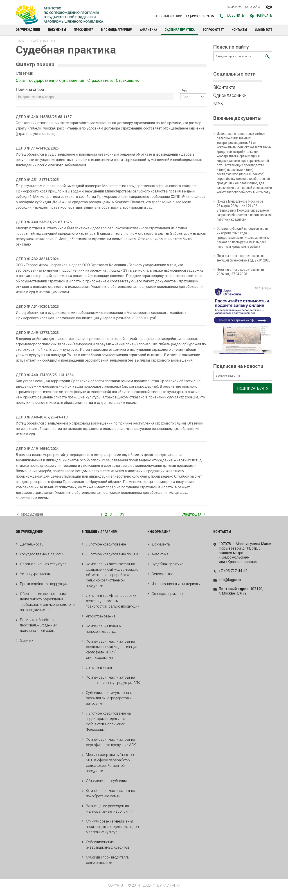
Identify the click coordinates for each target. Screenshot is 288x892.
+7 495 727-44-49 (233, 571)
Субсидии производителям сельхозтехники (108, 860)
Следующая (191, 514)
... (116, 514)
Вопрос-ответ (213, 29)
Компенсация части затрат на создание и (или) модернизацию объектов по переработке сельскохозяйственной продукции (112, 575)
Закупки (26, 640)
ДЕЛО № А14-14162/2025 (37, 148)
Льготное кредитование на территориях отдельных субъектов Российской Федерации (108, 721)
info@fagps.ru (230, 580)
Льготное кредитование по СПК (112, 554)
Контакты (239, 29)
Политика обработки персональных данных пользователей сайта (38, 625)
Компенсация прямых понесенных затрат (104, 629)
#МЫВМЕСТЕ (263, 29)
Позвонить (234, 15)
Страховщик (127, 80)
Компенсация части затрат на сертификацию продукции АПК (111, 742)
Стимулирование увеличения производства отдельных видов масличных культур (112, 826)
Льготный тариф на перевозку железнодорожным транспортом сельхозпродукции (112, 600)
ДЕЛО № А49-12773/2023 (37, 333)
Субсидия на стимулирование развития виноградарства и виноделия (110, 698)
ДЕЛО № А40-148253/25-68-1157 (44, 117)
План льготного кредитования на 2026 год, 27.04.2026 (240, 271)
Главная (21, 40)
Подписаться (250, 388)
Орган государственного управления (50, 80)
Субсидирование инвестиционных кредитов (107, 845)
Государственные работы (41, 554)
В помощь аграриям (116, 29)
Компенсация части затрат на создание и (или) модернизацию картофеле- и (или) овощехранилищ (112, 649)
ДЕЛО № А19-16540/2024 (37, 449)
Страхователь (100, 80)
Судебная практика (167, 564)
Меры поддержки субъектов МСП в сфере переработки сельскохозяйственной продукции (110, 763)
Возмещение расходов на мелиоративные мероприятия (110, 809)
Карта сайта (252, 7)
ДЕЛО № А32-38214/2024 (37, 259)
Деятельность (31, 544)
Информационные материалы (176, 584)
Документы (57, 29)
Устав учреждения (35, 574)
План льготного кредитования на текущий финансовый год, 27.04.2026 (243, 258)
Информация (159, 532)
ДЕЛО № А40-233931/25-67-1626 (44, 222)
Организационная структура (43, 564)
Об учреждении (28, 29)
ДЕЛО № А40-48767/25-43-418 (42, 417)
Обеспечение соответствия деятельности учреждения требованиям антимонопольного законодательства (47, 602)
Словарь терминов (167, 594)
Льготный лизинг (99, 667)
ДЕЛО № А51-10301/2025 (37, 306)
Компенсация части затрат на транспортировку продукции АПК (113, 680)
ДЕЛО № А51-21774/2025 (37, 180)
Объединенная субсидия (106, 781)
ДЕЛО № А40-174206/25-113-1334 (45, 375)
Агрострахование (100, 616)
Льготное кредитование (106, 544)
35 (122, 514)
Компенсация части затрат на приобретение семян (110, 793)
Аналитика (148, 29)
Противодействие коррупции (44, 584)
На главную (234, 7)
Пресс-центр (83, 29)
